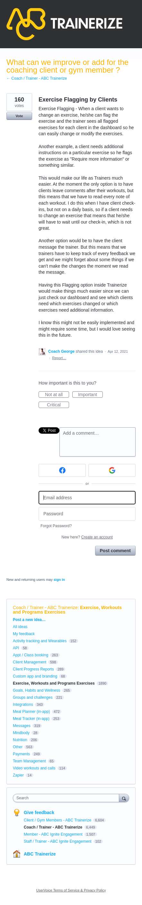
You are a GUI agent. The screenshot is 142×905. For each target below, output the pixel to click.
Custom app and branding (35, 676)
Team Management (29, 761)
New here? (86, 537)
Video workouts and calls (34, 768)
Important (90, 395)
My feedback (24, 634)
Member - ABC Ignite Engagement (54, 834)
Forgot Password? (56, 526)
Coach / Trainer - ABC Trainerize (45, 607)
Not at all (57, 395)
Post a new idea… (29, 619)
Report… (59, 358)
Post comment (115, 550)
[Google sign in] (112, 470)
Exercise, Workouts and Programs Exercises (54, 683)
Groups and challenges (32, 697)
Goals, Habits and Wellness (36, 690)
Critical (58, 405)
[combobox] (67, 798)
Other (17, 747)
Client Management (29, 662)
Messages (22, 725)
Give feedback (39, 812)
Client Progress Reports (33, 669)
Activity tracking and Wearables (40, 641)
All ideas (20, 627)
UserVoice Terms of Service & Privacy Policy (71, 890)
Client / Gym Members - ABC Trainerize (58, 820)
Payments (21, 754)
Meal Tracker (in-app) (31, 718)
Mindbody (21, 733)
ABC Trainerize (40, 853)
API (16, 648)
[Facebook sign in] (62, 470)
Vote (19, 116)
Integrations (23, 704)
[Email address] (87, 498)
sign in (59, 579)
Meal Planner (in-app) (31, 711)
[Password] (87, 514)
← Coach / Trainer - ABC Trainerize (36, 78)
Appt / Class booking (30, 655)
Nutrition (20, 740)
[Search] (124, 798)
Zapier (18, 775)
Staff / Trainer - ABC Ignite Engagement (58, 841)
